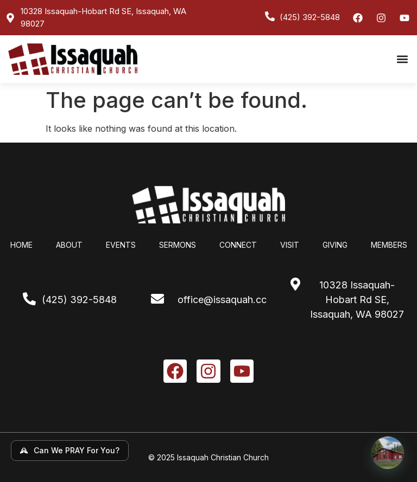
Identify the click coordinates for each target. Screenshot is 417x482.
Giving (335, 244)
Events (121, 244)
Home (21, 244)
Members (389, 244)
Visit (289, 244)
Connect (238, 244)
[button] (403, 59)
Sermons (177, 244)
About (69, 244)
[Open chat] (387, 452)
